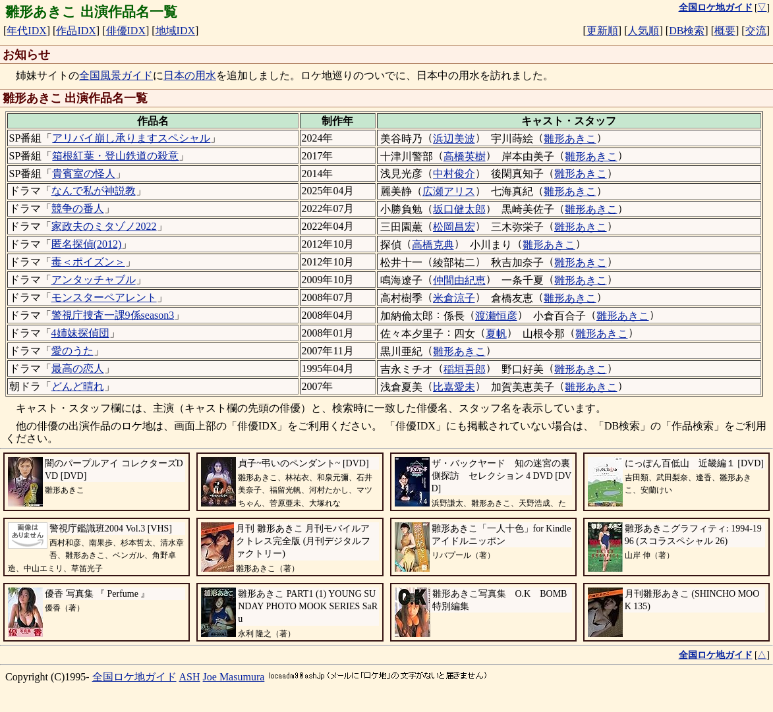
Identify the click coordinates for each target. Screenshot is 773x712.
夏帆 (496, 333)
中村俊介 (454, 173)
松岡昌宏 (454, 227)
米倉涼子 (454, 298)
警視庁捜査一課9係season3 (113, 315)
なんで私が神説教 (93, 190)
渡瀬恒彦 (496, 315)
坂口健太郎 (459, 209)
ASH (189, 676)
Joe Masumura (234, 676)
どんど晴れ (77, 386)
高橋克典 (433, 244)
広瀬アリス (448, 191)
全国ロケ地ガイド (134, 676)
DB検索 (686, 30)
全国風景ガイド (116, 75)
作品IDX (76, 30)
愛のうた (72, 350)
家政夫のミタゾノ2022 (104, 226)
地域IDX (175, 30)
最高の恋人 (77, 368)
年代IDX (26, 30)
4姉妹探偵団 (80, 333)
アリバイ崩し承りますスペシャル (131, 138)
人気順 (643, 30)
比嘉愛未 (454, 387)
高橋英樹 (465, 156)
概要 (724, 30)
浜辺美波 (454, 138)
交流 (755, 30)
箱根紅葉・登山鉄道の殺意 (115, 155)
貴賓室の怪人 (83, 173)
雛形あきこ (570, 138)
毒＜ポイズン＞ (88, 261)
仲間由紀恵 (459, 280)
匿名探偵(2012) (86, 244)
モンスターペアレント (104, 297)
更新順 (602, 30)
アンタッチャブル (93, 279)
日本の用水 (189, 75)
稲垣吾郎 (465, 369)
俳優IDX (126, 30)
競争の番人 (77, 208)
